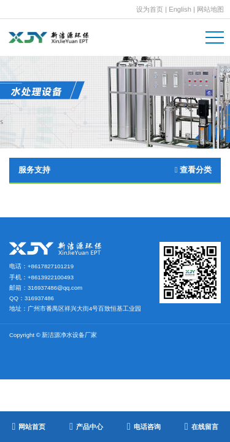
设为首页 (149, 9)
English (180, 9)
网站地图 (210, 9)
